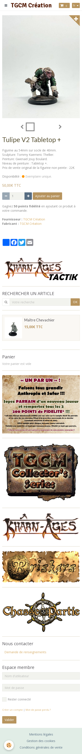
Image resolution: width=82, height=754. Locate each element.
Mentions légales (41, 734)
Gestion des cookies (41, 741)
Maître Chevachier (39, 320)
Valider (9, 720)
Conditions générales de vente (41, 747)
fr (74, 5)
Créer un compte (12, 709)
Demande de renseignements (25, 652)
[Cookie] (9, 745)
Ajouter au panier (47, 196)
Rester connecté (16, 699)
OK (75, 302)
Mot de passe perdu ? (38, 709)
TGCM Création (34, 219)
